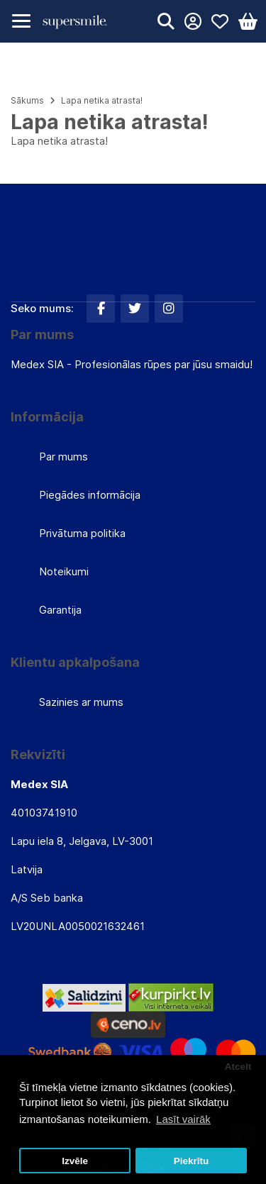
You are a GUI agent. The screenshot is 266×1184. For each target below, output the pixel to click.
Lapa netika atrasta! (102, 100)
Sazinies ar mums (81, 702)
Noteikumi (64, 571)
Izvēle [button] (75, 1161)
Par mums (63, 456)
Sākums (27, 100)
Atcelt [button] (238, 1066)
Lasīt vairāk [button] (183, 1119)
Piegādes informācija (89, 495)
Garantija (60, 609)
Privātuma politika (82, 533)
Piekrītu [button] (191, 1161)
